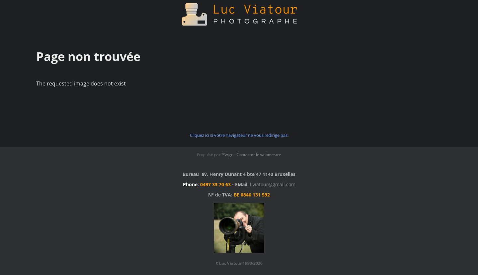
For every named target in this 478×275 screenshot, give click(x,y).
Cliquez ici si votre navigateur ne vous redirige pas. (239, 135)
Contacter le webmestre (259, 154)
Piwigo (227, 154)
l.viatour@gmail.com (272, 184)
